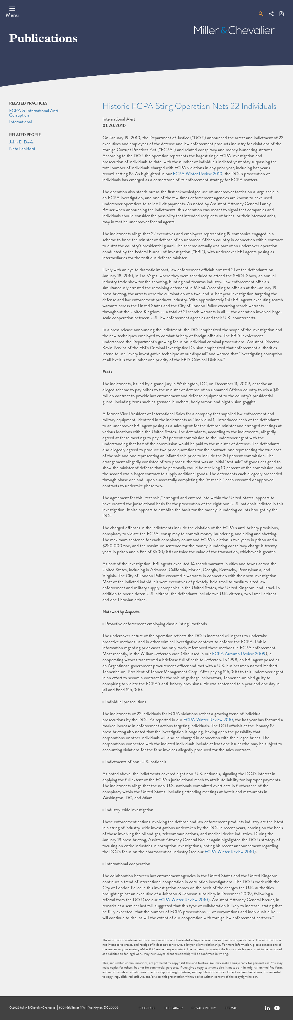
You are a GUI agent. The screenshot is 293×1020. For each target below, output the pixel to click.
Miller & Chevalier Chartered (37, 1007)
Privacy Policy (203, 1008)
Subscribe (147, 1008)
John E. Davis (21, 142)
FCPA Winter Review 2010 (197, 173)
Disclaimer (174, 1008)
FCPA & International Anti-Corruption (34, 113)
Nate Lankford (22, 148)
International (20, 121)
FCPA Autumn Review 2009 (239, 653)
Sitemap (231, 1008)
